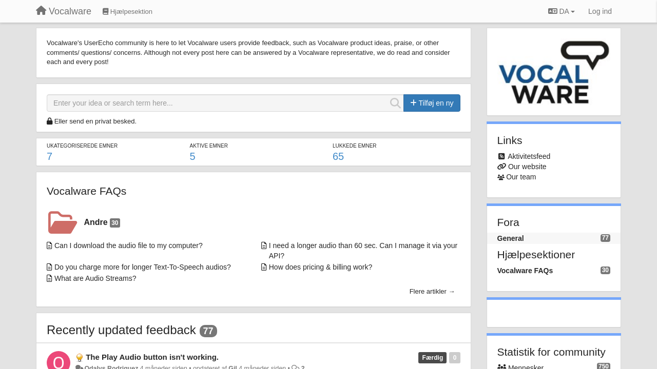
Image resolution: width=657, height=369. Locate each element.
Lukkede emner (355, 146)
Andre (102, 223)
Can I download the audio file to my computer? (128, 245)
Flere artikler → (432, 291)
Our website (527, 166)
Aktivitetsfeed (529, 156)
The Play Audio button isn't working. (152, 357)
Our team (521, 177)
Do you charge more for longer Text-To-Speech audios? (142, 267)
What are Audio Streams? (95, 278)
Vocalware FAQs (86, 191)
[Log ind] (600, 11)
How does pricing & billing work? (321, 267)
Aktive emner (208, 146)
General (510, 238)
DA (561, 11)
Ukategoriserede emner (82, 146)
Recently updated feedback (121, 330)
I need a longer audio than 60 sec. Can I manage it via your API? (363, 250)
